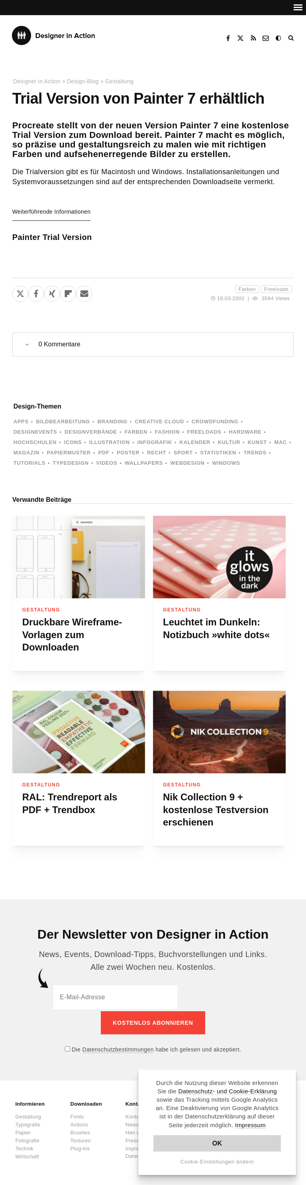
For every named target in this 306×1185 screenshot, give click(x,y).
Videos (106, 463)
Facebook (228, 38)
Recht (156, 453)
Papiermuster (69, 453)
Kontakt (266, 38)
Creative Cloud (159, 421)
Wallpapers (144, 463)
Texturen (81, 1139)
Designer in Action (53, 35)
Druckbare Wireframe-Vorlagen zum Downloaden (72, 634)
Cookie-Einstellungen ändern (217, 1162)
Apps (21, 421)
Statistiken (218, 453)
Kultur (229, 442)
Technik (24, 1147)
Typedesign (70, 463)
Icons (73, 442)
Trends (255, 453)
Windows (226, 463)
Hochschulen (35, 442)
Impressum (250, 1125)
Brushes (80, 1131)
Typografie (27, 1123)
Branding (112, 421)
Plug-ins (80, 1147)
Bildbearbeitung (63, 421)
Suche (292, 38)
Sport (183, 453)
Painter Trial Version (52, 237)
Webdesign (188, 463)
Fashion (167, 432)
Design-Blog (83, 81)
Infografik (154, 442)
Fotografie (27, 1139)
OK (217, 1143)
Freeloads (276, 289)
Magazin (26, 453)
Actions (79, 1123)
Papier (23, 1131)
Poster (128, 453)
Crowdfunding (215, 421)
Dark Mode (279, 38)
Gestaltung (119, 81)
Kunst (257, 442)
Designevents (35, 432)
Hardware (245, 432)
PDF (103, 453)
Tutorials (29, 463)
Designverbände (91, 432)
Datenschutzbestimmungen (118, 1047)
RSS (253, 38)
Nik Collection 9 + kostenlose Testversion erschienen (216, 809)
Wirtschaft (27, 1154)
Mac (280, 442)
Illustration (109, 442)
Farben (247, 289)
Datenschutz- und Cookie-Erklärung (227, 1091)
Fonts (77, 1115)
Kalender (195, 442)
